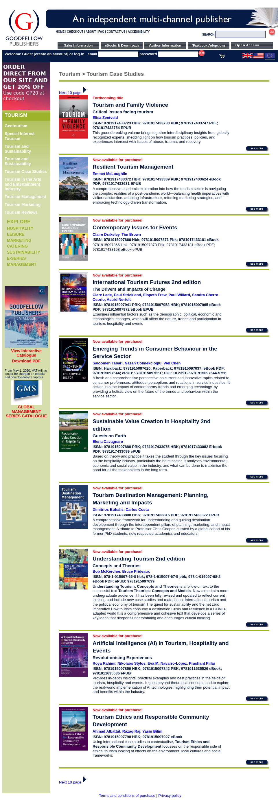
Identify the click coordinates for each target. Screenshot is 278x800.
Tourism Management (25, 196)
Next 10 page (74, 93)
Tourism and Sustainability (18, 149)
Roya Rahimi (104, 663)
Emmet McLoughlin (110, 174)
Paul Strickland (127, 295)
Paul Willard (179, 295)
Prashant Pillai (202, 663)
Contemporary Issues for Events (135, 227)
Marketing (19, 240)
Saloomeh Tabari (108, 363)
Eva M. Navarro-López (167, 663)
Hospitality (20, 228)
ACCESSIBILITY (139, 31)
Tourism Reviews (21, 212)
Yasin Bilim (152, 731)
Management (21, 264)
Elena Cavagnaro (108, 441)
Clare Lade (102, 295)
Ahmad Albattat (106, 731)
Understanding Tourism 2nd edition (139, 559)
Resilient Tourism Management (133, 167)
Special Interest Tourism (20, 136)
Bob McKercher (106, 571)
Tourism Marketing (22, 204)
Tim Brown (131, 234)
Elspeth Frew (154, 295)
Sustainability (23, 252)
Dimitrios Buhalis (108, 509)
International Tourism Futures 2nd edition (147, 282)
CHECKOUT (75, 31)
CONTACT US (116, 31)
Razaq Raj (131, 731)
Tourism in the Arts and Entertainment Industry (23, 184)
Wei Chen (172, 363)
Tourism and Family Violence (130, 105)
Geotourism (16, 125)
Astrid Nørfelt (119, 299)
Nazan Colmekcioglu (143, 363)
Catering (17, 246)
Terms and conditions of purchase (127, 795)
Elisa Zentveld (105, 117)
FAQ (101, 31)
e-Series (16, 258)
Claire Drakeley (106, 234)
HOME (60, 31)
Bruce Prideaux (136, 571)
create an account (51, 54)
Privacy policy (169, 795)
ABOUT (91, 31)
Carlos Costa (137, 509)
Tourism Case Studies (26, 171)
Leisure (16, 234)
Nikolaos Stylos (131, 663)
